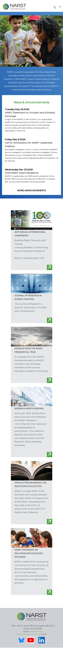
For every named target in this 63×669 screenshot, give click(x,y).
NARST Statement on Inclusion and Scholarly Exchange (28, 553)
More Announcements (31, 190)
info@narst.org (35, 631)
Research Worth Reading (29, 408)
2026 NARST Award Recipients (21, 173)
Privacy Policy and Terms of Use (29, 634)
